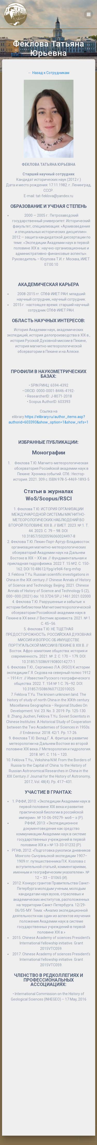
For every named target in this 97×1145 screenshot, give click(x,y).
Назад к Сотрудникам (50, 73)
